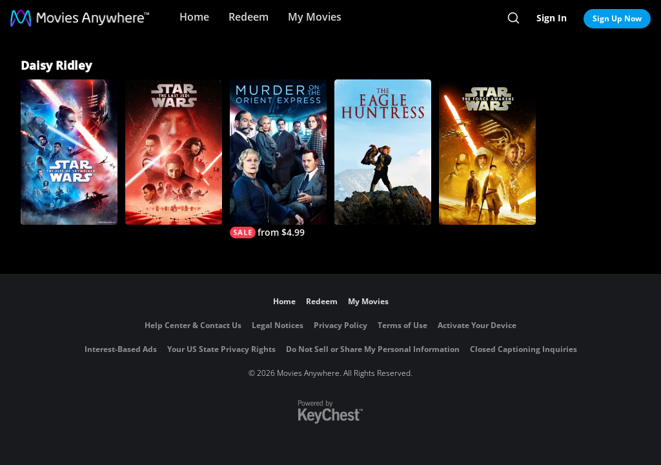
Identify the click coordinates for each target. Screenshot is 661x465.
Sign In (551, 18)
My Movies (314, 17)
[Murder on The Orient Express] (278, 158)
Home (194, 17)
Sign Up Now (617, 18)
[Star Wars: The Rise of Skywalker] (69, 152)
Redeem (249, 17)
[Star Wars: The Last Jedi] (173, 152)
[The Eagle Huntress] (382, 152)
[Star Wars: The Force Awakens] (487, 152)
